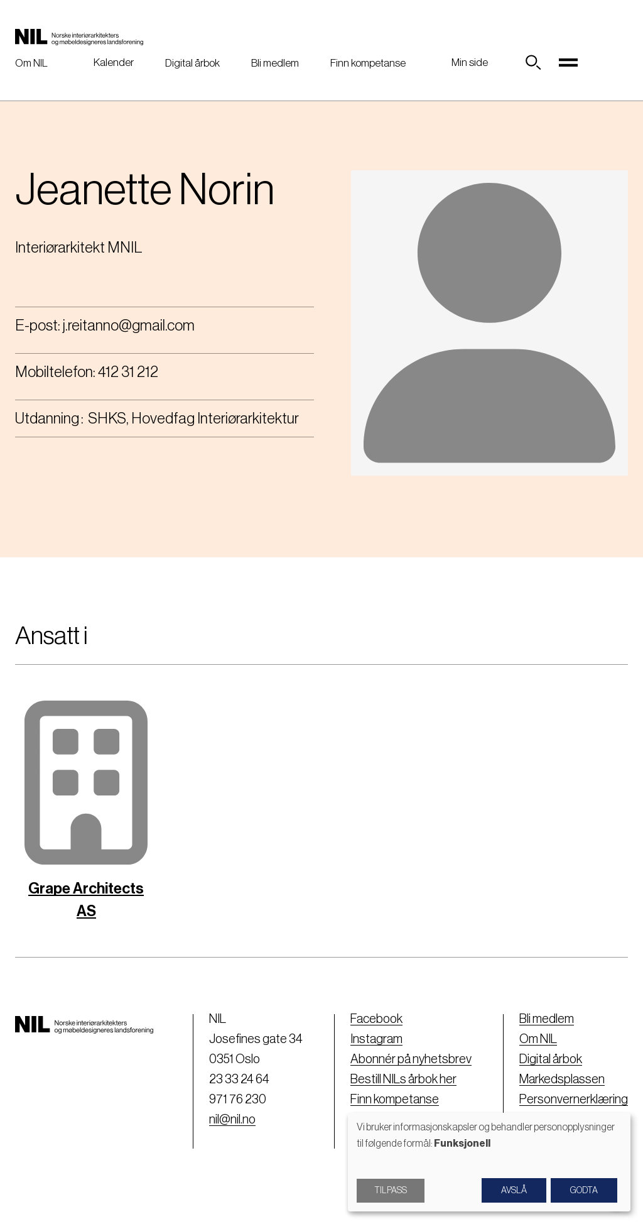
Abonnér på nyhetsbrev (411, 1059)
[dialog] (489, 1162)
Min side (469, 62)
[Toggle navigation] (568, 63)
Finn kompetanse (368, 63)
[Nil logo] (79, 36)
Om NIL (31, 63)
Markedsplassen (562, 1079)
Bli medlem (275, 63)
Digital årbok (192, 63)
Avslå (514, 1190)
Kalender (114, 62)
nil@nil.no (232, 1119)
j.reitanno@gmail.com (129, 325)
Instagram (376, 1039)
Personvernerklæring (573, 1099)
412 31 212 (128, 372)
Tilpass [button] (390, 1190)
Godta (584, 1190)
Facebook (376, 1019)
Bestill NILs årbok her (403, 1079)
